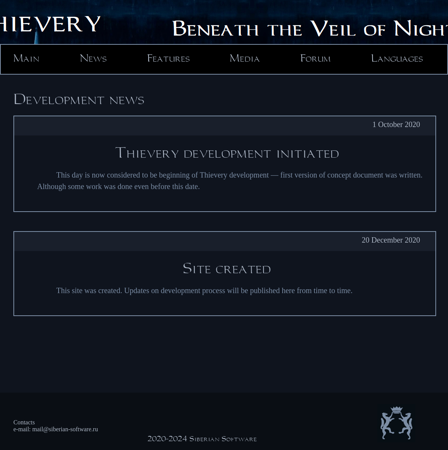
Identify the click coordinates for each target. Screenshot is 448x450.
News (93, 58)
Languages (397, 58)
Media (245, 58)
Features (168, 58)
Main (26, 58)
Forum (315, 58)
